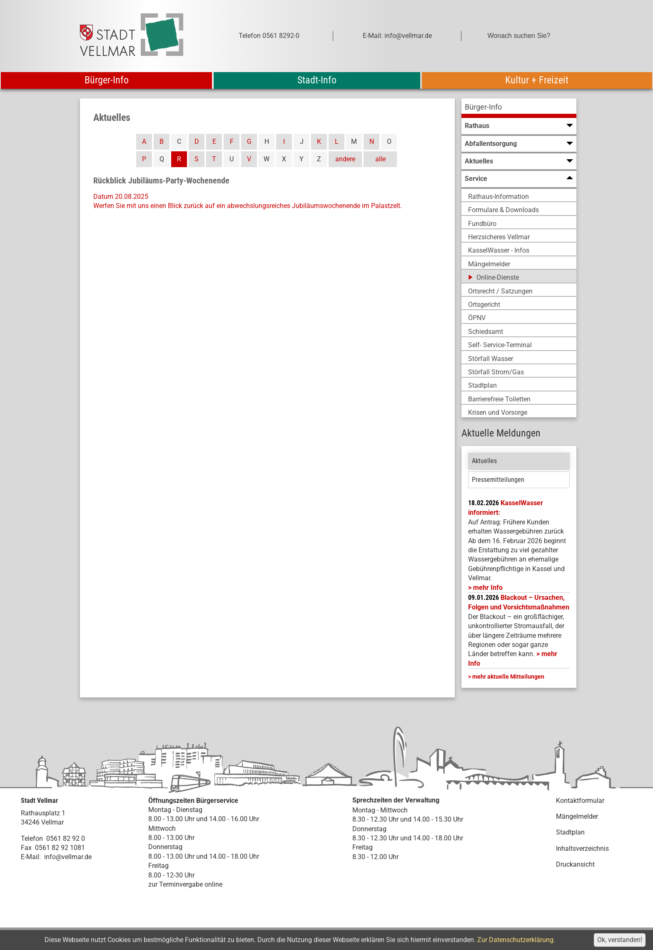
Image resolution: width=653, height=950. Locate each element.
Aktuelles (484, 461)
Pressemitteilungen (498, 480)
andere (345, 159)
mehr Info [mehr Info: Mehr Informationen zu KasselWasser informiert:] (488, 588)
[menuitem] (518, 108)
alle (380, 159)
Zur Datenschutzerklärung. (516, 940)
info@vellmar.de (68, 857)
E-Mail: (31, 857)
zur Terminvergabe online (185, 884)
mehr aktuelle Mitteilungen (508, 676)
